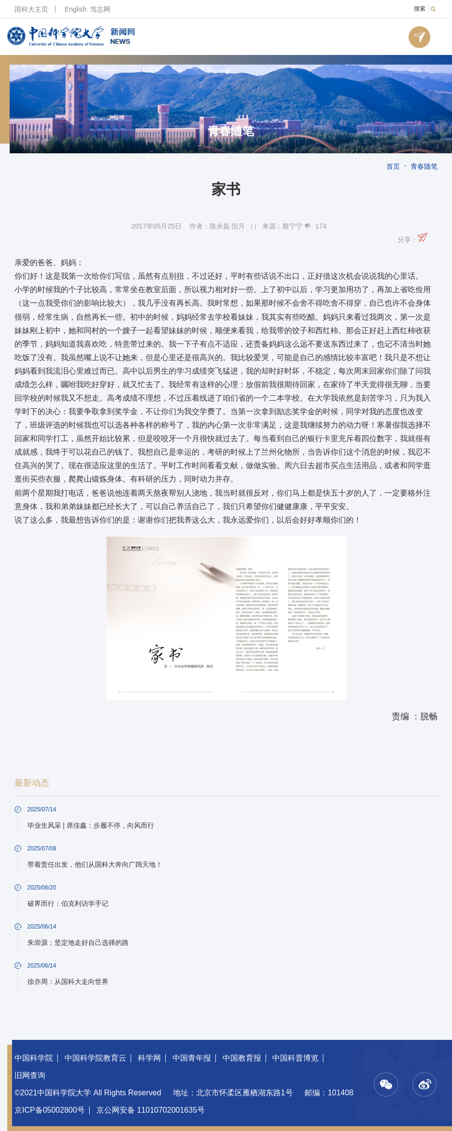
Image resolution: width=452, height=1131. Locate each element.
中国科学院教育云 (95, 1058)
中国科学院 (33, 1058)
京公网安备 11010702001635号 (150, 1110)
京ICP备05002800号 (49, 1110)
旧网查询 (29, 1075)
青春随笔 (231, 131)
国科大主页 (31, 9)
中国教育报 (242, 1058)
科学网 (149, 1058)
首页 (393, 166)
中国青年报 (192, 1058)
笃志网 (100, 9)
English (76, 9)
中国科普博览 (295, 1058)
